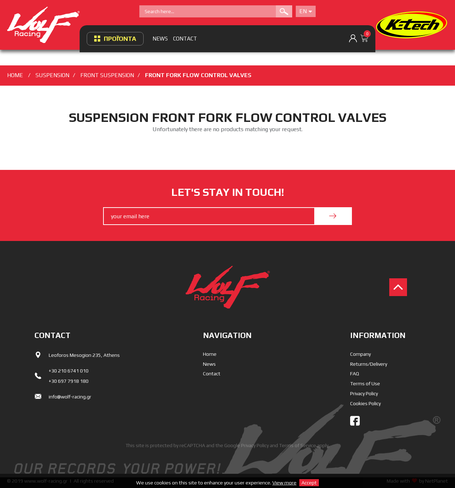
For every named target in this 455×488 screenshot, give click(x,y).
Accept (309, 483)
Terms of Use (365, 383)
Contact (211, 373)
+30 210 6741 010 (69, 371)
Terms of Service (297, 445)
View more (284, 483)
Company (360, 354)
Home (209, 354)
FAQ (354, 373)
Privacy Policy (364, 393)
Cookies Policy (365, 403)
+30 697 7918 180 (69, 381)
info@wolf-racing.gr (70, 396)
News (209, 364)
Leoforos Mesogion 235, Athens (84, 355)
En (305, 11)
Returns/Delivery (368, 364)
